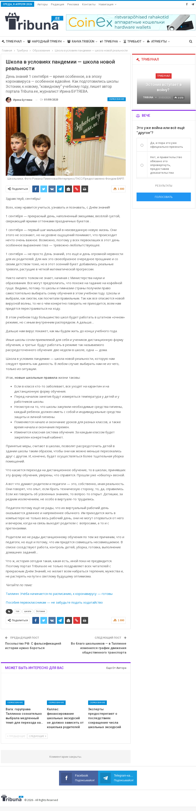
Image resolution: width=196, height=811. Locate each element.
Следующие (37, 736)
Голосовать (164, 197)
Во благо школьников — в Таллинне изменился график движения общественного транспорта (98, 648)
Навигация (106, 4)
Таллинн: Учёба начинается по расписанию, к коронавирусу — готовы (59, 593)
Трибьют (132, 41)
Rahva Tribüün (80, 41)
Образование (116, 99)
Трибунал (12, 41)
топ (17, 611)
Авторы (42, 4)
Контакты (89, 4)
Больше (153, 41)
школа (27, 611)
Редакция (57, 4)
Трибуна (109, 41)
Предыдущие (16, 736)
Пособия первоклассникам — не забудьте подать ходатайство (54, 602)
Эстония (40, 611)
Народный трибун (44, 41)
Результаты (163, 185)
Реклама (73, 4)
